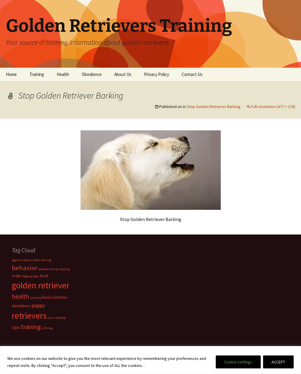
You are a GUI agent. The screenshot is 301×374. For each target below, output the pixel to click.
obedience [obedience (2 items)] (21, 305)
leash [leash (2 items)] (46, 297)
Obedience (92, 74)
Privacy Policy (156, 74)
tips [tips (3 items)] (16, 327)
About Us (122, 74)
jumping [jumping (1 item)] (35, 298)
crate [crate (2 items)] (16, 275)
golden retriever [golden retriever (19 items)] (40, 285)
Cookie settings (238, 362)
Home (11, 74)
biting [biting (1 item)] (54, 269)
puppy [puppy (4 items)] (38, 305)
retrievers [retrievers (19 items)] (29, 315)
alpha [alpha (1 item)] (36, 260)
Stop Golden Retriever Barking (213, 106)
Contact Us (192, 74)
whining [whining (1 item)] (47, 328)
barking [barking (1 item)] (46, 260)
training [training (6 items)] (31, 327)
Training (36, 74)
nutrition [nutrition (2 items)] (59, 297)
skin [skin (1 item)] (50, 318)
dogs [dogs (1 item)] (36, 276)
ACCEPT (278, 362)
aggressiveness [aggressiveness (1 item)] (22, 260)
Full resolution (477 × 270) (273, 106)
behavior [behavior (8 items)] (24, 268)
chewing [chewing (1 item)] (64, 269)
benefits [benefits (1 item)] (43, 269)
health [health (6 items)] (20, 296)
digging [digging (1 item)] (27, 276)
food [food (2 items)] (44, 275)
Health (63, 74)
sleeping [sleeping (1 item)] (60, 318)
